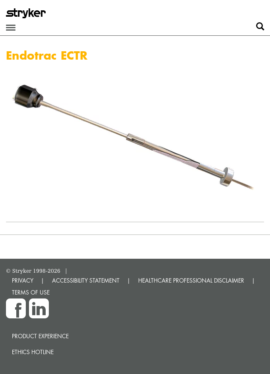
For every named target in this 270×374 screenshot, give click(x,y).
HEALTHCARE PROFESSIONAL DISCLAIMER (191, 280)
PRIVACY (22, 280)
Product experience (40, 336)
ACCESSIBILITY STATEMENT (86, 280)
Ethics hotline (33, 352)
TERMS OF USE (31, 292)
